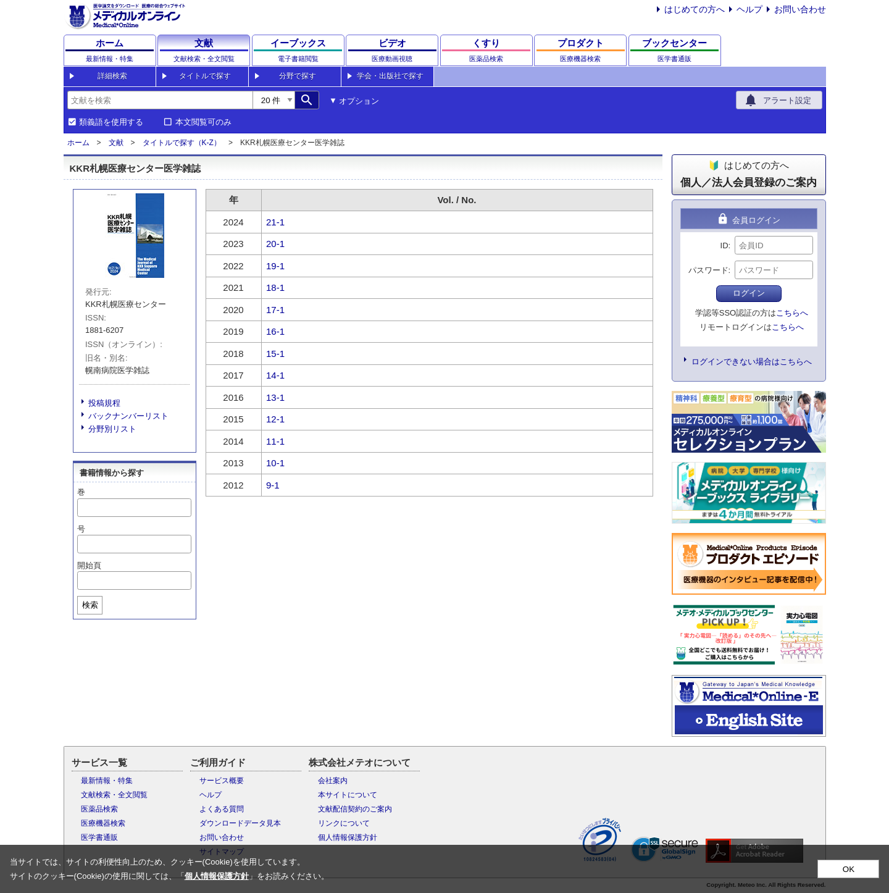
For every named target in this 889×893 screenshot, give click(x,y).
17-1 (275, 309)
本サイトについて (347, 794)
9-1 (273, 485)
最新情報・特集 (107, 780)
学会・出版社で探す (390, 76)
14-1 (275, 375)
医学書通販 (99, 837)
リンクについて (344, 823)
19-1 (275, 266)
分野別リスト (112, 429)
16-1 (275, 331)
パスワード (708, 270)
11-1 (275, 441)
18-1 (275, 287)
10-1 (275, 463)
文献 (116, 142)
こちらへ (792, 312)
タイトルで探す (205, 76)
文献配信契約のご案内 (355, 809)
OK (848, 869)
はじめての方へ (694, 9)
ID (724, 245)
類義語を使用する (111, 122)
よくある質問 (221, 809)
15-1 (275, 353)
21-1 (275, 222)
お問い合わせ (800, 9)
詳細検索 (112, 76)
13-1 (275, 397)
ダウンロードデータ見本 (240, 823)
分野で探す (297, 76)
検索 (90, 605)
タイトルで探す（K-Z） (182, 142)
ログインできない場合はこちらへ (751, 361)
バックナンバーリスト (128, 416)
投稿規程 (104, 403)
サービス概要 (221, 780)
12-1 (275, 419)
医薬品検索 (99, 809)
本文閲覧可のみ (203, 122)
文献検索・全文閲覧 (114, 794)
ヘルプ (749, 9)
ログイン (749, 293)
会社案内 (333, 780)
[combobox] (160, 100)
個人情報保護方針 (347, 837)
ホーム (78, 142)
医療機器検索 (103, 823)
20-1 (275, 243)
